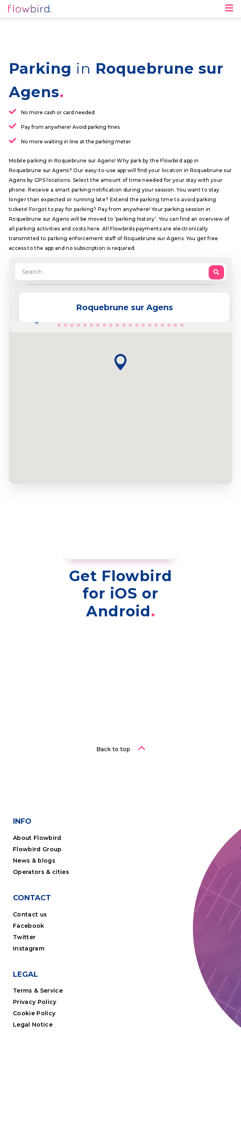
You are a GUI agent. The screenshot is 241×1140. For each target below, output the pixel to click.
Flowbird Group (37, 849)
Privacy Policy (35, 1002)
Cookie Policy (34, 1013)
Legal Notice (33, 1024)
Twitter (24, 937)
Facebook (28, 925)
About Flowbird (37, 838)
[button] (120, 362)
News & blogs (34, 860)
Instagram (28, 948)
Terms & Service (38, 990)
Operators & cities (41, 872)
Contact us (30, 914)
